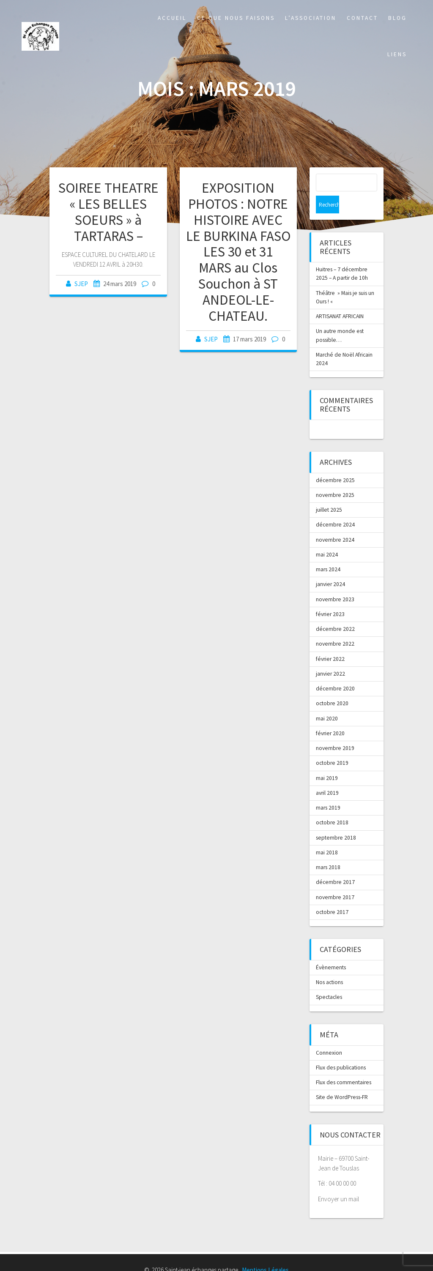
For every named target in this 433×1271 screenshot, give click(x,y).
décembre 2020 (335, 670)
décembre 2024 (335, 506)
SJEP (81, 284)
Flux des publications (341, 1049)
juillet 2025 (329, 492)
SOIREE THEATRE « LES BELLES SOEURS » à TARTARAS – (108, 212)
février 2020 (330, 715)
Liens (397, 54)
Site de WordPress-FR (342, 1079)
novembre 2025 (335, 477)
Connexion (329, 1035)
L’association (310, 18)
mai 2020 (327, 700)
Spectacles (329, 979)
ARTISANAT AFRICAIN (340, 298)
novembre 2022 (335, 626)
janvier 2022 (330, 656)
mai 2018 (327, 834)
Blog (397, 18)
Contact (362, 18)
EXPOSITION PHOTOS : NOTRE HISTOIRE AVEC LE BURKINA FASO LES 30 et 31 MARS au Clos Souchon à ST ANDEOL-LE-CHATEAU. (238, 252)
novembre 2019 (335, 730)
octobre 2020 (332, 685)
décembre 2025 (335, 462)
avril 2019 (327, 775)
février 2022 (330, 641)
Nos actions (329, 964)
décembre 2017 (335, 864)
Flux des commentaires (343, 1064)
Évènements (331, 949)
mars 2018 (328, 849)
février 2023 (330, 596)
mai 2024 (327, 536)
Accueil (172, 18)
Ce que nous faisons (236, 18)
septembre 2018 (336, 820)
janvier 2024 (330, 566)
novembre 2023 (335, 581)
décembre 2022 (335, 611)
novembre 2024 (335, 522)
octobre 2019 (332, 745)
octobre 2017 (332, 894)
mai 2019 (327, 760)
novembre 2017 (335, 879)
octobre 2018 (332, 804)
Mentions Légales (265, 1252)
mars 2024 (328, 551)
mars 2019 (328, 790)
